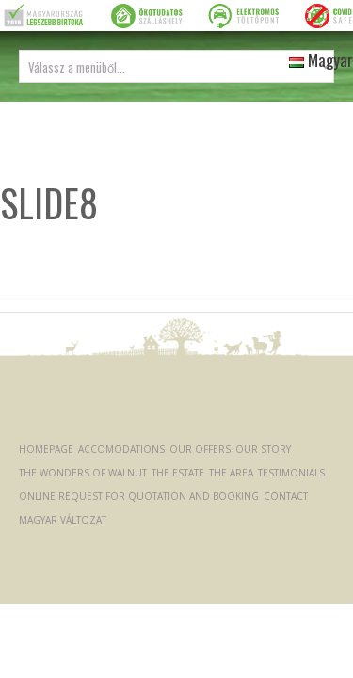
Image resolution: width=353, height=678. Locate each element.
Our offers (200, 449)
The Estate (178, 472)
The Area (231, 472)
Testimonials (291, 472)
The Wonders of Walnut (83, 472)
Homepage (46, 449)
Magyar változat (62, 519)
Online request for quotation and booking (139, 496)
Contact (286, 496)
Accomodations (121, 449)
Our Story (263, 449)
